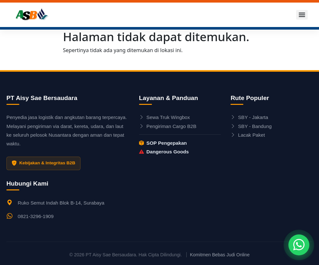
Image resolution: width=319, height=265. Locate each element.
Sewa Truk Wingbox (164, 117)
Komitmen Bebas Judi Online (220, 254)
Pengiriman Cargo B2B (167, 126)
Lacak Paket (247, 135)
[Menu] (302, 15)
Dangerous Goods (164, 151)
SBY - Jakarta (249, 117)
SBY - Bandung (250, 126)
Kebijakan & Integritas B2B (43, 163)
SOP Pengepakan (163, 143)
